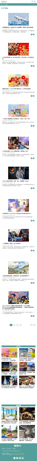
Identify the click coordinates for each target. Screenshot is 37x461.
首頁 (2, 4)
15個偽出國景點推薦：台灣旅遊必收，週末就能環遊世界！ (16, 275)
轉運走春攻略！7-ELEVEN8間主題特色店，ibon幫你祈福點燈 (16, 88)
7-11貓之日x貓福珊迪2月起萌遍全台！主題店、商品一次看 (16, 118)
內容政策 (14, 448)
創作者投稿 (4, 448)
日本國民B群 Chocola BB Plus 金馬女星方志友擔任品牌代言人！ (17, 213)
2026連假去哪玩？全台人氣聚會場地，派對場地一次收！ (15, 151)
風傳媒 (11, 29)
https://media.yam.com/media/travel (18, 453)
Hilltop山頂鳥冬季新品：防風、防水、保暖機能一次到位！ (15, 181)
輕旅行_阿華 (12, 60)
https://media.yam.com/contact (18, 454)
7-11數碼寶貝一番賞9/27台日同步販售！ (11, 243)
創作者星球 (9, 448)
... (20, 325)
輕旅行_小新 (12, 90)
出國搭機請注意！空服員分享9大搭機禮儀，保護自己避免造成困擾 (17, 27)
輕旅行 (4, 2)
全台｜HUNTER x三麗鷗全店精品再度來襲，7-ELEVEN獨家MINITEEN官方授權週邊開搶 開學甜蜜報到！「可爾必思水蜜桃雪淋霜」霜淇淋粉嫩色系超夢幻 (18, 307)
